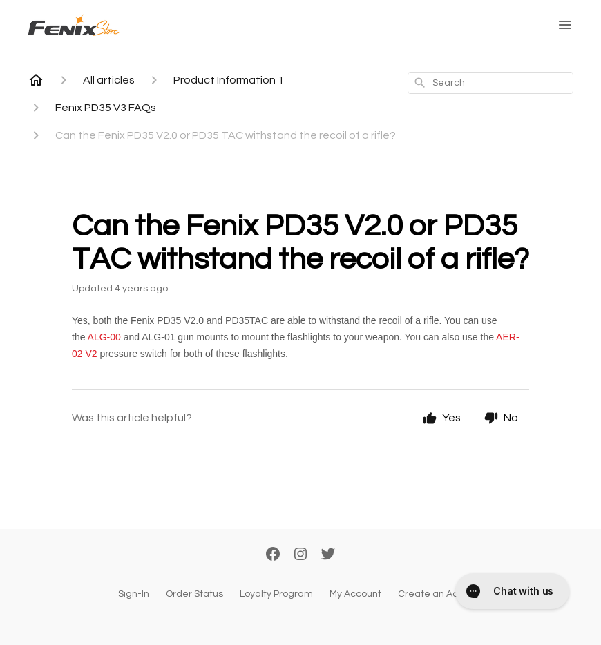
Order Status (194, 594)
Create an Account (441, 594)
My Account (355, 594)
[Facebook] (273, 555)
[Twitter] (328, 555)
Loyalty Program (276, 594)
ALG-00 (104, 337)
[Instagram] (300, 555)
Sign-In (133, 594)
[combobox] (490, 83)
